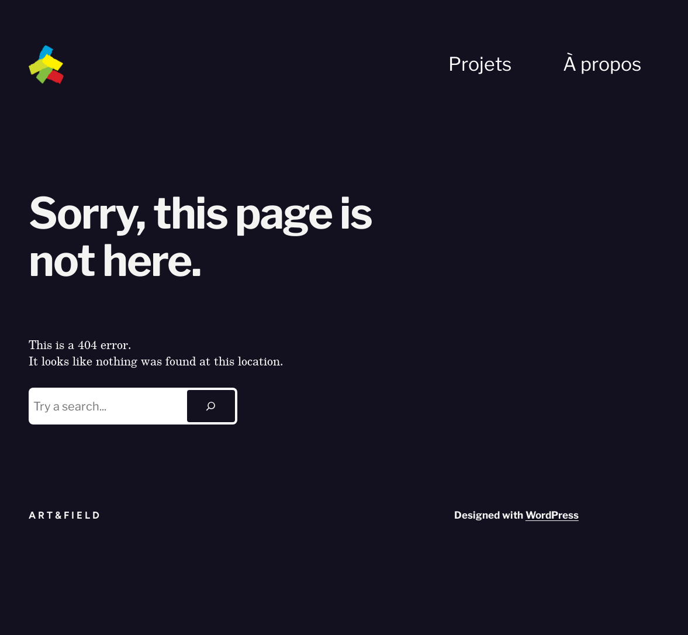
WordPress (552, 515)
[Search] (211, 406)
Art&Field (65, 515)
